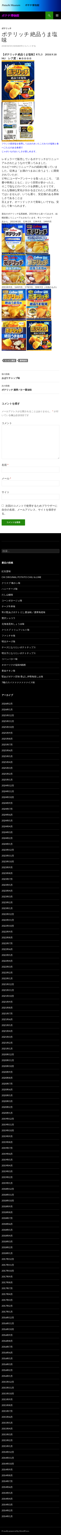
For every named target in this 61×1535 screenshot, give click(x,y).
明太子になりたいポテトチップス (19, 653)
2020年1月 (7, 1112)
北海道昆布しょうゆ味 (13, 623)
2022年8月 (7, 937)
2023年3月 (7, 896)
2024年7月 (7, 808)
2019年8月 (7, 1142)
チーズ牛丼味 (8, 606)
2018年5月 (7, 1229)
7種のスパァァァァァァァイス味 (18, 682)
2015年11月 (8, 1387)
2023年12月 (8, 849)
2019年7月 (7, 1148)
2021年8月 (7, 1007)
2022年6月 (7, 949)
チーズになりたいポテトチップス (19, 647)
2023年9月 (7, 867)
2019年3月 (7, 1171)
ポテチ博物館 (10, 15)
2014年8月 (7, 1475)
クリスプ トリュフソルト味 (15, 629)
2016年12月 (8, 1317)
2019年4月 (7, 1165)
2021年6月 (7, 1019)
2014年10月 (8, 1463)
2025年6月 (7, 750)
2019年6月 (7, 1153)
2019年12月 (8, 1118)
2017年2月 (7, 1305)
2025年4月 (7, 762)
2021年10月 (8, 996)
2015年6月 (7, 1416)
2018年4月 (7, 1235)
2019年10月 (8, 1130)
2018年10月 (8, 1200)
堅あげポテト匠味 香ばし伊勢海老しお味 (22, 676)
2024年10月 (8, 797)
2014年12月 (8, 1452)
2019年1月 (7, 1183)
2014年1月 (7, 1516)
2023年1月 (7, 908)
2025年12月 (8, 715)
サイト (5, 492)
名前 (5, 464)
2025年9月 (7, 732)
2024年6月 (7, 814)
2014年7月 (7, 1481)
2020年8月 (7, 1077)
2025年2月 (7, 773)
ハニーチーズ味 (10, 588)
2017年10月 (8, 1270)
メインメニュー (57, 15)
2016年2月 (7, 1370)
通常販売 (23, 360)
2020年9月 (7, 1072)
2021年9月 (7, 1001)
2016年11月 (8, 1323)
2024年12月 (8, 785)
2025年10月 (8, 727)
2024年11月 (8, 791)
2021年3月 (7, 1036)
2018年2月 (7, 1247)
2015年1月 (7, 1446)
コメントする (30, 46)
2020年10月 (8, 1066)
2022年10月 (8, 925)
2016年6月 (7, 1352)
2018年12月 (8, 1188)
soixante (18, 46)
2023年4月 (7, 890)
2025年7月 (7, 744)
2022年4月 (7, 960)
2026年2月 (7, 703)
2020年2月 (7, 1107)
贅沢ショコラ (8, 618)
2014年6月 (7, 1487)
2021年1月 (7, 1048)
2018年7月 (7, 1218)
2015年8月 (7, 1405)
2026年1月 (7, 709)
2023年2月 (7, 902)
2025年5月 (7, 756)
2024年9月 (7, 803)
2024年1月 (7, 844)
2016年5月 (7, 1358)
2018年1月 (7, 1253)
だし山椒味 (7, 594)
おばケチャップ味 (30, 375)
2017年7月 (7, 1288)
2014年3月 (7, 1504)
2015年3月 (7, 1434)
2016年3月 (7, 1364)
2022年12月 (8, 914)
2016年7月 (7, 1346)
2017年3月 (7, 1300)
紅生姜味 (6, 571)
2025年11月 (8, 721)
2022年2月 (7, 972)
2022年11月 (8, 920)
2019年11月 (8, 1124)
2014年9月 (7, 1469)
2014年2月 (7, 1510)
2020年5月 (7, 1095)
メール (6, 478)
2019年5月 (7, 1159)
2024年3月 (7, 832)
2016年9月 (7, 1335)
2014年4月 (7, 1498)
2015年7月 (7, 1411)
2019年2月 (7, 1177)
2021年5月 (7, 1025)
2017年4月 (7, 1294)
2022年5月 (7, 955)
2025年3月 (7, 768)
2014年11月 (8, 1457)
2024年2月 (7, 838)
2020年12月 (8, 1054)
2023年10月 (8, 861)
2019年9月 (7, 1136)
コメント (7, 423)
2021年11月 (8, 990)
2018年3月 (7, 1241)
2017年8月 (7, 1282)
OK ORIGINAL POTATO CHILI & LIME (21, 577)
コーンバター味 (10, 659)
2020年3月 (7, 1101)
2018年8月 (7, 1212)
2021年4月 (7, 1031)
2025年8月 (7, 738)
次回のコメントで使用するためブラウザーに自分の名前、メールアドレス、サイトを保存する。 (29, 509)
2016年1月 (7, 1376)
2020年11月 (8, 1060)
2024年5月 (7, 820)
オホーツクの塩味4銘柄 (14, 664)
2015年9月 (7, 1399)
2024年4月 (7, 826)
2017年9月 (7, 1276)
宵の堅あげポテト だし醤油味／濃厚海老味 (23, 612)
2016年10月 (8, 1329)
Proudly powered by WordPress (15, 1531)
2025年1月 (7, 779)
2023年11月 (8, 855)
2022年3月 (7, 966)
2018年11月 (8, 1194)
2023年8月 (7, 873)
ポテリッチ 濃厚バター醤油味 (30, 387)
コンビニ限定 (9, 360)
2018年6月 (7, 1224)
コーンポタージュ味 (12, 600)
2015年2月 (7, 1440)
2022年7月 (7, 943)
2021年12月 (8, 984)
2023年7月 (7, 879)
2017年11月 (8, 1264)
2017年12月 (8, 1259)
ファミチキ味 (8, 635)
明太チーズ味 (8, 641)
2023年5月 (7, 884)
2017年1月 (7, 1311)
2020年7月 (7, 1083)
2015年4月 (7, 1428)
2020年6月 (7, 1089)
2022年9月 (7, 931)
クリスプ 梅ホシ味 (11, 583)
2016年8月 (7, 1340)
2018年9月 (7, 1206)
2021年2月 (7, 1042)
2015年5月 (7, 1422)
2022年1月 (7, 978)
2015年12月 (8, 1381)
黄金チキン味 (8, 670)
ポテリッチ (6, 28)
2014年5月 (7, 1492)
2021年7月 (7, 1013)
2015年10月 (8, 1393)
